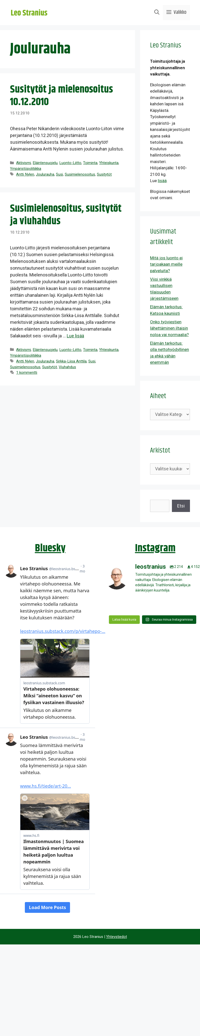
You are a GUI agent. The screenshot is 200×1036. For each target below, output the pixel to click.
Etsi (181, 505)
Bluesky (50, 548)
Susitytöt (104, 174)
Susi (59, 174)
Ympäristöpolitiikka (25, 168)
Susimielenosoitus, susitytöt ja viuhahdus (65, 215)
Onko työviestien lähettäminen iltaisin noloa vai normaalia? (169, 328)
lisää (162, 180)
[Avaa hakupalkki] (157, 12)
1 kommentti (26, 372)
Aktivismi (23, 163)
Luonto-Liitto (70, 163)
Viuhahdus (67, 367)
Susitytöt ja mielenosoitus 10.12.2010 (61, 96)
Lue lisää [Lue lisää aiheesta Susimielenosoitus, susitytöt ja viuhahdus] (75, 335)
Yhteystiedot (116, 936)
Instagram (155, 548)
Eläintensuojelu (45, 163)
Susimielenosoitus (80, 174)
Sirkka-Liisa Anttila (71, 361)
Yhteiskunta (108, 163)
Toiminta (90, 163)
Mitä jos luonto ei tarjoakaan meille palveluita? (166, 264)
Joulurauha (45, 174)
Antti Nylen (25, 174)
